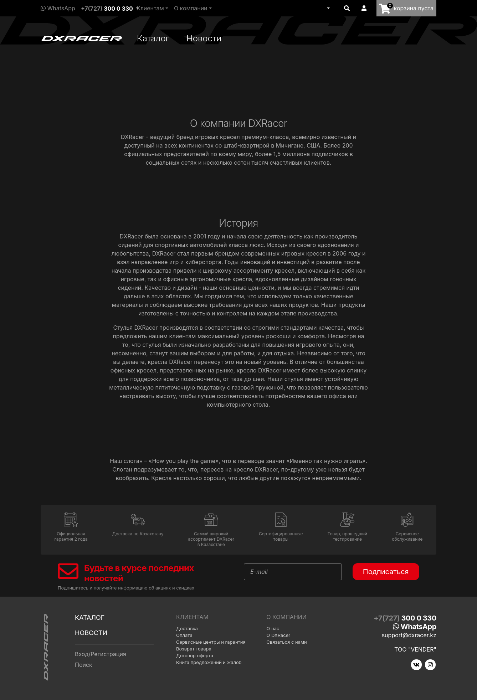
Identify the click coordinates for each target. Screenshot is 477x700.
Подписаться (386, 571)
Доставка (187, 628)
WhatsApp (58, 8)
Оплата (184, 635)
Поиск (83, 664)
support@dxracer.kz (409, 635)
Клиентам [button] (150, 8)
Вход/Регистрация (100, 654)
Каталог (153, 38)
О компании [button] (190, 8)
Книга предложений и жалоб (209, 662)
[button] (327, 8)
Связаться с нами (286, 642)
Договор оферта (194, 655)
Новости (203, 38)
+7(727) (107, 8)
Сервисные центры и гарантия (211, 642)
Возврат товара (193, 649)
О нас (272, 628)
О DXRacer (278, 635)
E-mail (259, 571)
